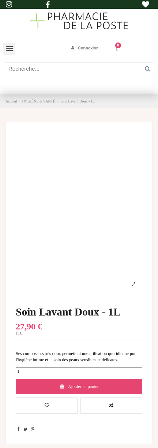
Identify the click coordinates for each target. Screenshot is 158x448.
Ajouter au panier (79, 386)
